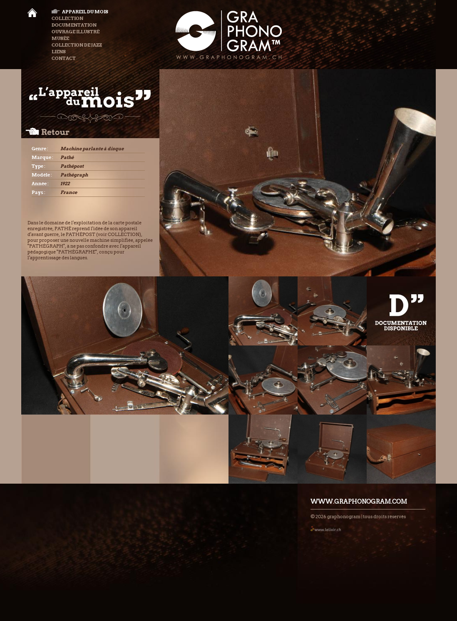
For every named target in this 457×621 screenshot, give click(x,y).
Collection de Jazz (77, 45)
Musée (60, 38)
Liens (59, 52)
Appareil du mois (80, 12)
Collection (67, 18)
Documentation (74, 25)
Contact (64, 58)
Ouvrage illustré (75, 32)
